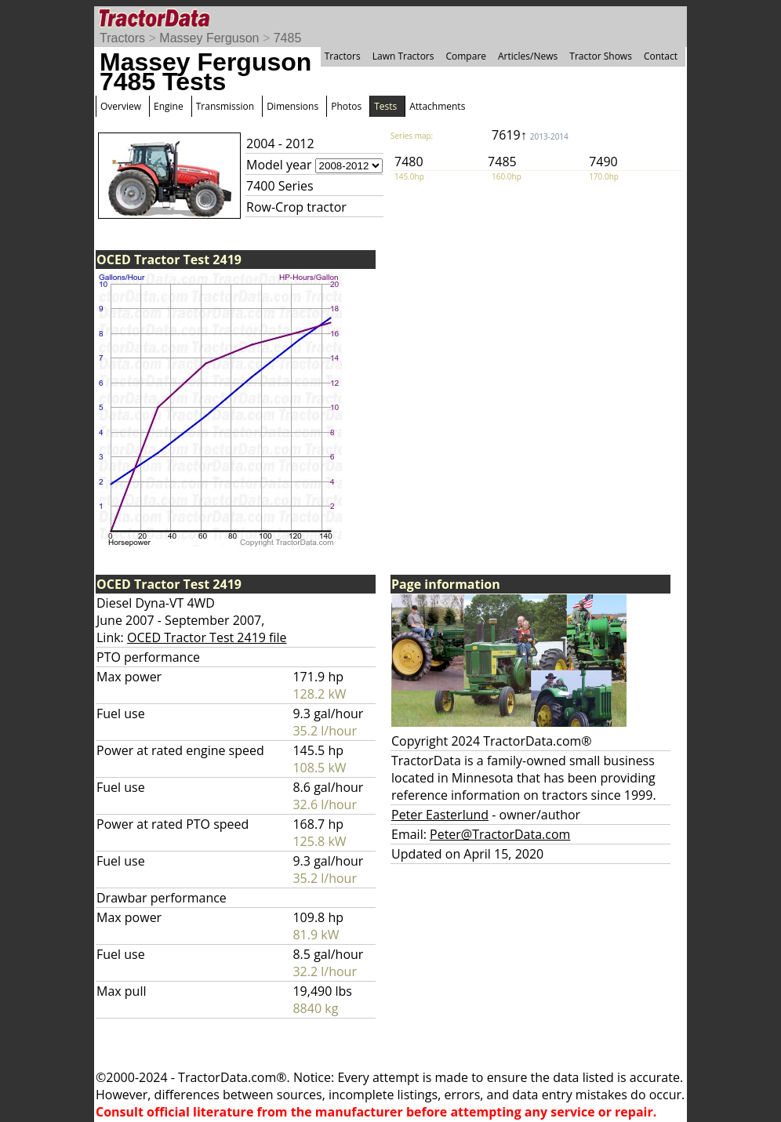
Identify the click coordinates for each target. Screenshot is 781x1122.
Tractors (122, 38)
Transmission (225, 106)
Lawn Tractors (403, 56)
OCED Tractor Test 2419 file (207, 637)
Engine (168, 106)
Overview (120, 106)
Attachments (437, 106)
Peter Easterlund (440, 814)
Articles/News (528, 56)
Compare (465, 56)
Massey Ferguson (209, 38)
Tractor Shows (600, 56)
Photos (346, 106)
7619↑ (530, 134)
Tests (385, 106)
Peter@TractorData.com (500, 834)
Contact (660, 56)
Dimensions (292, 106)
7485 (288, 38)
